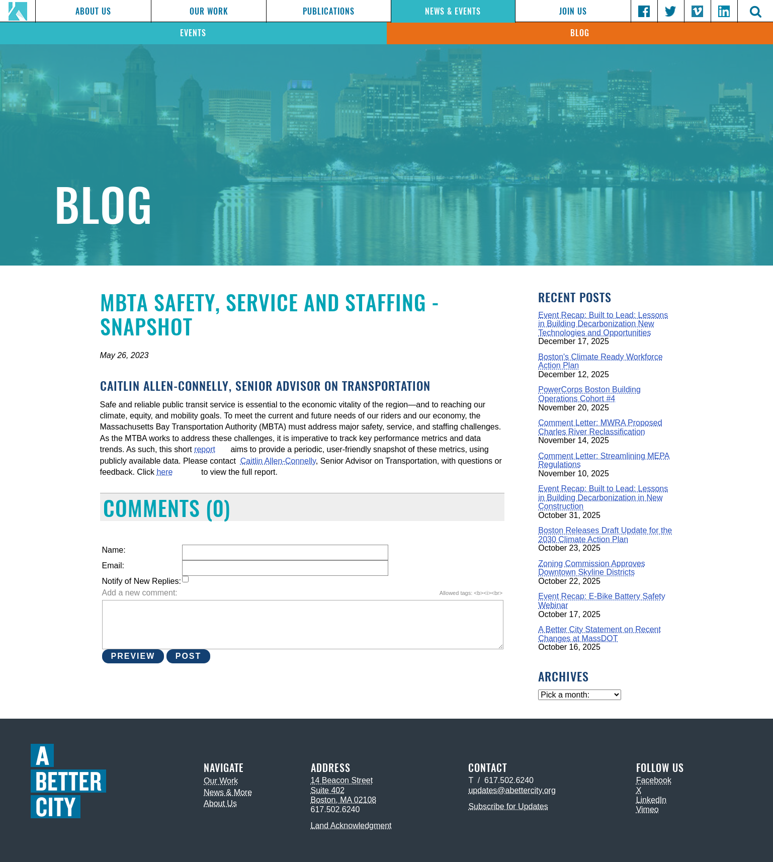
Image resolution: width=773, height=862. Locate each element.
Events (193, 33)
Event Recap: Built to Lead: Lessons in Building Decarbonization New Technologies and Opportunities (603, 324)
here (164, 472)
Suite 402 (328, 790)
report (204, 449)
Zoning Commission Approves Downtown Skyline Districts (591, 568)
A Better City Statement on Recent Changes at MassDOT (599, 634)
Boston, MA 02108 (344, 800)
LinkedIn (651, 800)
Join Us (573, 11)
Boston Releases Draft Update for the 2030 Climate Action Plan (605, 535)
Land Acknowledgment (351, 825)
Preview (133, 656)
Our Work (209, 11)
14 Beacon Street (342, 780)
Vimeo (647, 809)
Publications (329, 11)
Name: (114, 550)
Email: (113, 565)
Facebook (653, 780)
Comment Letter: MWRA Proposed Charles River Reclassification (600, 427)
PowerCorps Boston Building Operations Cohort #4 (589, 394)
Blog (579, 33)
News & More (228, 792)
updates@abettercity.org (511, 790)
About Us (93, 11)
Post (189, 656)
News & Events (453, 11)
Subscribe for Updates (508, 806)
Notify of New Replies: (141, 581)
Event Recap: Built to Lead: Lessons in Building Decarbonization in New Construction (603, 497)
